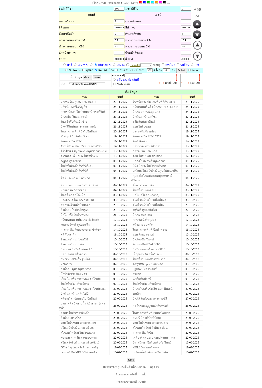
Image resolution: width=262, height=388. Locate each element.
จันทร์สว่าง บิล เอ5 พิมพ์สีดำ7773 (81, 146)
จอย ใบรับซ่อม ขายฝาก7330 (150, 322)
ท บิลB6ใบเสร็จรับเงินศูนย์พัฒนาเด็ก (155, 170)
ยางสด (137, 273)
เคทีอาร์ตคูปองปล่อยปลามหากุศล (154, 337)
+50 (197, 9)
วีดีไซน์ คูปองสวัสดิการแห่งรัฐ (79, 347)
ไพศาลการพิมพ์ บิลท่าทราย (150, 229)
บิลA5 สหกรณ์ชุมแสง (146, 111)
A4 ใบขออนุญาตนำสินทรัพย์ (150, 305)
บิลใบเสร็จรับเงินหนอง (75, 214)
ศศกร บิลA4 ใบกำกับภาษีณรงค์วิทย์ (83, 111)
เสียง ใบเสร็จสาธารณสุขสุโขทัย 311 (83, 288)
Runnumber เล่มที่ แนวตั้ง (131, 374)
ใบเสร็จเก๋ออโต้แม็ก (73, 195)
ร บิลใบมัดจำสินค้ (144, 121)
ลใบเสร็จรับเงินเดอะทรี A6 (77, 327)
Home (126, 3)
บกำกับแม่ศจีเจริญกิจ (74, 106)
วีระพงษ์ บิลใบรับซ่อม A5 (76, 249)
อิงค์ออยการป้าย (71, 317)
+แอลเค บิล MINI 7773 (147, 136)
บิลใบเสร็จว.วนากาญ (146, 195)
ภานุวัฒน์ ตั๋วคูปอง (144, 219)
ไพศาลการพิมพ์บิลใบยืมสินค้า (79, 131)
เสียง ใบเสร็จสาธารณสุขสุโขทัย (81, 278)
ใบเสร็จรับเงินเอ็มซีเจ (74, 121)
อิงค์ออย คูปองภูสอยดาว (76, 269)
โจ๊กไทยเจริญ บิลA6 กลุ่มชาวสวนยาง (84, 151)
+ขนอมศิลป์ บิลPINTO (146, 244)
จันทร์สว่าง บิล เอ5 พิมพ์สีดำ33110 (154, 101)
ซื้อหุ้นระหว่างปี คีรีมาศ (75, 178)
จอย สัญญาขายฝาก (145, 234)
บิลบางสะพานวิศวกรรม (147, 146)
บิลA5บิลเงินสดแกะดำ (74, 116)
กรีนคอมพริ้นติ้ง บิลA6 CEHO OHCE (155, 106)
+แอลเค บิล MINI (71, 141)
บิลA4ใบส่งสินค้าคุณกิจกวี (149, 161)
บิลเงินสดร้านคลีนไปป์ (74, 293)
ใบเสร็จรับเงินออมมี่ (145, 190)
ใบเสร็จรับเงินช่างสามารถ (149, 259)
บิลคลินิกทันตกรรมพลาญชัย (78, 126)
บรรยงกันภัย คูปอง (144, 131)
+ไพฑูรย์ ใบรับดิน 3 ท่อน (76, 136)
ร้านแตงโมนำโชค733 (74, 239)
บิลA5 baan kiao (142, 214)
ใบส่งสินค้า (140, 141)
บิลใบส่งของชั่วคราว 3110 (149, 249)
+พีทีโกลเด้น (68, 234)
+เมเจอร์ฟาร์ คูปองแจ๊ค (75, 224)
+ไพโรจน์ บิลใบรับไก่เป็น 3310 (151, 200)
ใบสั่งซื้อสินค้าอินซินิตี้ (74, 170)
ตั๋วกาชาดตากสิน (143, 185)
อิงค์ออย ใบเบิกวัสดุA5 (75, 209)
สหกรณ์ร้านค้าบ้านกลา (75, 204)
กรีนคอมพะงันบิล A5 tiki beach (80, 219)
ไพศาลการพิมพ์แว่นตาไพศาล (151, 312)
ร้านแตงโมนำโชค (72, 244)
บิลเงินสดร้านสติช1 (145, 116)
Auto (193, 70)
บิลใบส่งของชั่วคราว (74, 254)
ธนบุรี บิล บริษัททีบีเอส (147, 317)
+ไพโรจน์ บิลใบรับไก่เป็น (148, 204)
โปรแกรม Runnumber (107, 2)
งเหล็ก (137, 293)
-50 (197, 15)
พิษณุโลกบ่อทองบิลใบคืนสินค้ (79, 185)
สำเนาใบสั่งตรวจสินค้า (75, 312)
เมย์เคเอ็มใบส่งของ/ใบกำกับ (150, 352)
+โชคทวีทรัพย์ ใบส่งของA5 (78, 332)
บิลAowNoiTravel (143, 239)
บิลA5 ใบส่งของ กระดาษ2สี (150, 298)
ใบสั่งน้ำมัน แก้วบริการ (75, 283)
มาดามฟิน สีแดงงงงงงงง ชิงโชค (81, 229)
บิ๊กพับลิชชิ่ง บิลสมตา (74, 273)
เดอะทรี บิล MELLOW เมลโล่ (79, 352)
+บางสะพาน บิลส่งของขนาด (79, 337)
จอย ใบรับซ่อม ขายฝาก (147, 156)
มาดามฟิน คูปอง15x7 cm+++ (79, 101)
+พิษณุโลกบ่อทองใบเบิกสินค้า (79, 298)
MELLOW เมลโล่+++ (146, 347)
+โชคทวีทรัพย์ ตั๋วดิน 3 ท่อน (150, 327)
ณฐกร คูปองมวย (71, 161)
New (133, 2)
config (157, 64)
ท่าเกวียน (66, 264)
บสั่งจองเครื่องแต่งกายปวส (77, 200)
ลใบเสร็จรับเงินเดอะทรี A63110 (80, 342)
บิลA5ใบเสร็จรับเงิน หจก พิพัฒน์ (152, 288)
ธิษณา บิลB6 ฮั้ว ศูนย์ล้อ (76, 259)
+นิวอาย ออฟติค (143, 224)
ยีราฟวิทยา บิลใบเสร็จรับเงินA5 (152, 342)
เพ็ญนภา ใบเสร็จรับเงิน (147, 254)
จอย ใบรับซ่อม (142, 126)
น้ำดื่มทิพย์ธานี (142, 278)
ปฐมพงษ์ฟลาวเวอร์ (145, 269)
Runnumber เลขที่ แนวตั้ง (131, 381)
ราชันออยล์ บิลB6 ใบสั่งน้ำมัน (79, 156)
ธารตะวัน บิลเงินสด (145, 151)
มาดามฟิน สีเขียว (143, 332)
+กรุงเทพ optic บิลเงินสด (148, 264)
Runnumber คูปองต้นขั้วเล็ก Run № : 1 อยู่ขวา (131, 366)
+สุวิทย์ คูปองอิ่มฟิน (145, 209)
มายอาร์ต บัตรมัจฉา (73, 190)
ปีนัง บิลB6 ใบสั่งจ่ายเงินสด (149, 165)
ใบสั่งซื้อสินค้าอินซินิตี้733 (76, 165)
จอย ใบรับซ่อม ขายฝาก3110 (78, 322)
